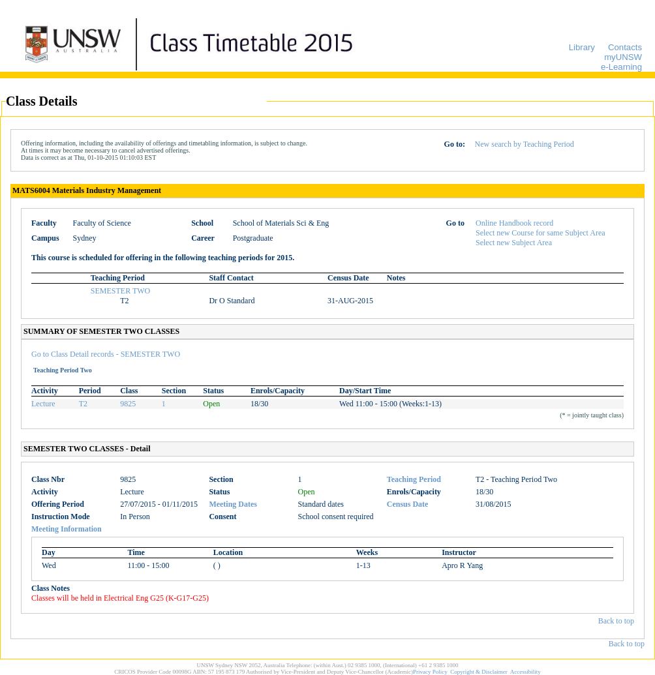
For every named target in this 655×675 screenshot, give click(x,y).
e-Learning (621, 67)
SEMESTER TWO (120, 290)
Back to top (616, 620)
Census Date (408, 504)
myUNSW (623, 57)
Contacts (625, 47)
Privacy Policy (430, 671)
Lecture (43, 403)
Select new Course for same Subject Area (540, 232)
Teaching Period (414, 479)
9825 (128, 403)
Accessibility (525, 671)
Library (582, 47)
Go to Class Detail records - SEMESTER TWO (105, 354)
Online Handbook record (514, 223)
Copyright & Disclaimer (479, 671)
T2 (83, 403)
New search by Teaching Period (524, 144)
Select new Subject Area (514, 242)
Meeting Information (66, 528)
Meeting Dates (233, 504)
